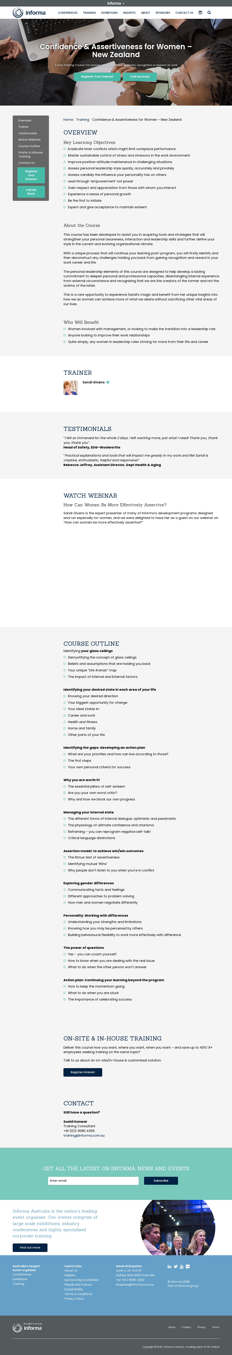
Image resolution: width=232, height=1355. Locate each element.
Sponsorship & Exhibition (81, 1280)
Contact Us (184, 13)
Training (89, 13)
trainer (23, 127)
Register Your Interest (97, 77)
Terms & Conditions (78, 1294)
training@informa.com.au (84, 1135)
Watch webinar (29, 140)
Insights (129, 13)
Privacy (201, 1327)
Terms (215, 1327)
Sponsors (163, 13)
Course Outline (29, 146)
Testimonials (27, 133)
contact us (26, 163)
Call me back (140, 77)
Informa (33, 12)
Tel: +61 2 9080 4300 (130, 1280)
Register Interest (83, 1072)
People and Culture (78, 1285)
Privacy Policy (74, 1299)
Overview (24, 120)
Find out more (30, 1247)
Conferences (68, 13)
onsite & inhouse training (30, 154)
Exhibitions (109, 13)
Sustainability (73, 1289)
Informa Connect (174, 1346)
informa (116, 3)
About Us (70, 1270)
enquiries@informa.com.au (135, 1285)
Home (171, 1327)
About (145, 13)
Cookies (186, 1327)
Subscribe (161, 1181)
